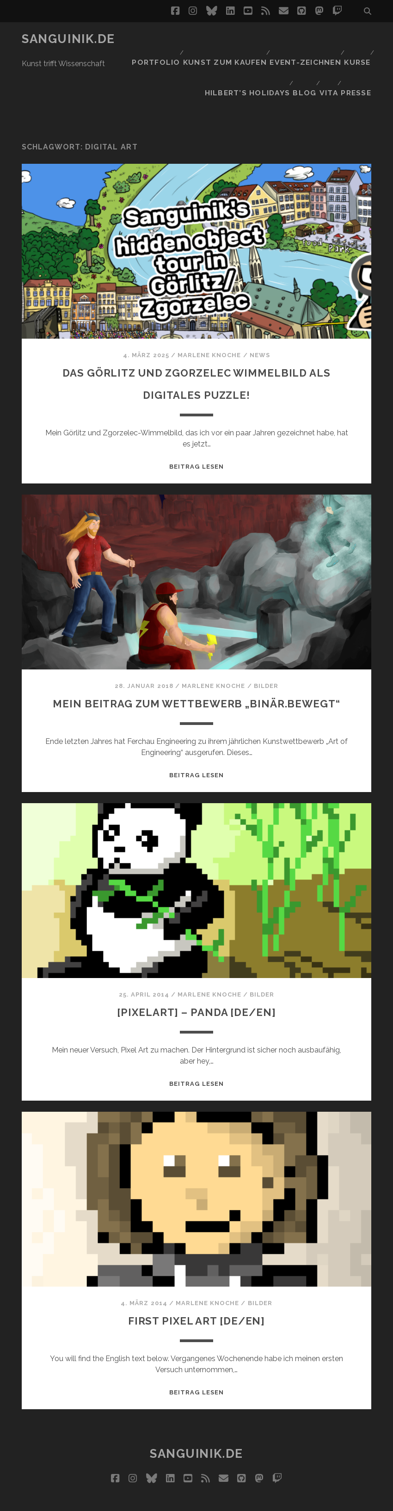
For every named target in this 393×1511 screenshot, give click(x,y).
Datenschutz (266, 1500)
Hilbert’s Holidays (241, 50)
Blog (297, 50)
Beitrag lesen (196, 414)
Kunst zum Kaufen (225, 39)
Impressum (214, 1500)
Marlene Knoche (209, 303)
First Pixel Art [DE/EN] (196, 1290)
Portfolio (158, 39)
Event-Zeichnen (302, 39)
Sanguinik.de (68, 39)
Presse (358, 50)
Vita (327, 50)
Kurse (355, 39)
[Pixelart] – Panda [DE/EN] (196, 981)
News (260, 303)
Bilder (266, 634)
